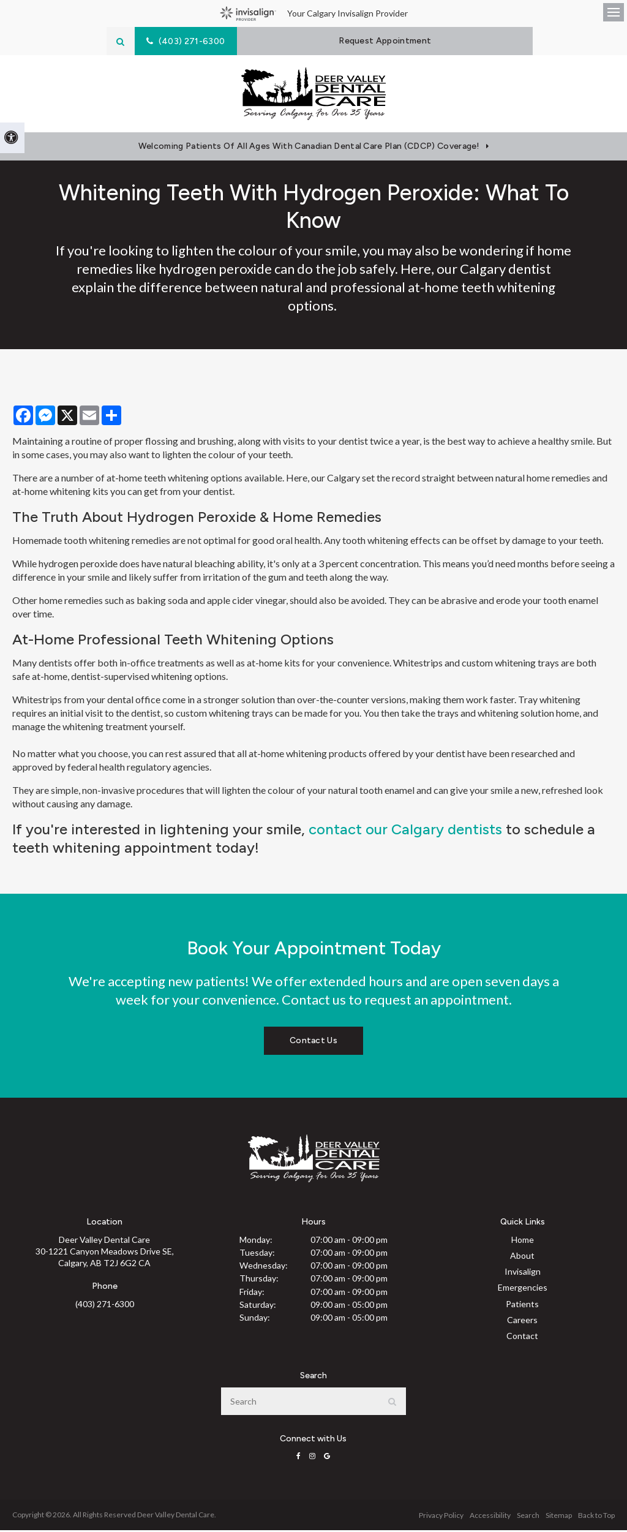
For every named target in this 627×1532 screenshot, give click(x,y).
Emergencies (522, 1290)
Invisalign (523, 1274)
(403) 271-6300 (104, 1306)
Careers (522, 1321)
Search (528, 1517)
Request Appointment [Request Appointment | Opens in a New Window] (390, 41)
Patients (522, 1305)
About (522, 1257)
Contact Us (313, 1043)
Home (522, 1241)
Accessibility (490, 1517)
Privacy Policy (441, 1517)
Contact (522, 1338)
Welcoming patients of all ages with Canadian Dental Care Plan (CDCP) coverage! (309, 148)
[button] (562, 213)
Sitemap (559, 1517)
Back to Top (596, 1517)
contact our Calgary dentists (405, 831)
